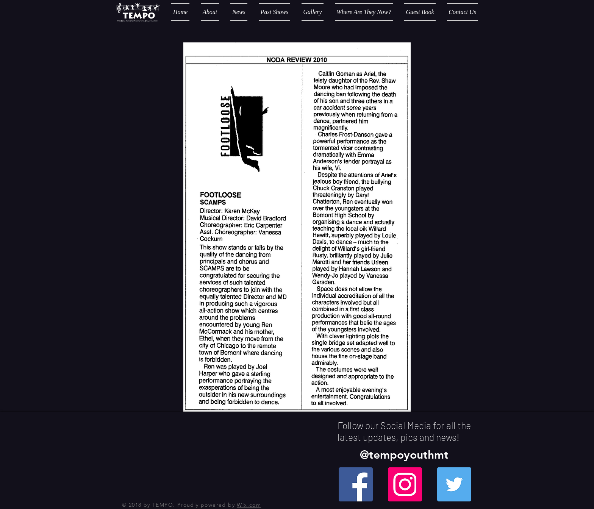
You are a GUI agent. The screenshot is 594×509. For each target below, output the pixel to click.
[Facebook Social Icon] (356, 484)
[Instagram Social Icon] (405, 484)
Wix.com (249, 504)
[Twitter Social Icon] (454, 484)
